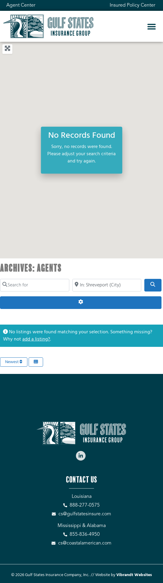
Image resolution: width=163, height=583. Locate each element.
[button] (151, 26)
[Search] (152, 285)
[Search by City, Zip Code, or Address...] (107, 285)
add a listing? (36, 339)
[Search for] (34, 285)
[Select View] (36, 362)
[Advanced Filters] (80, 302)
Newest (13, 362)
